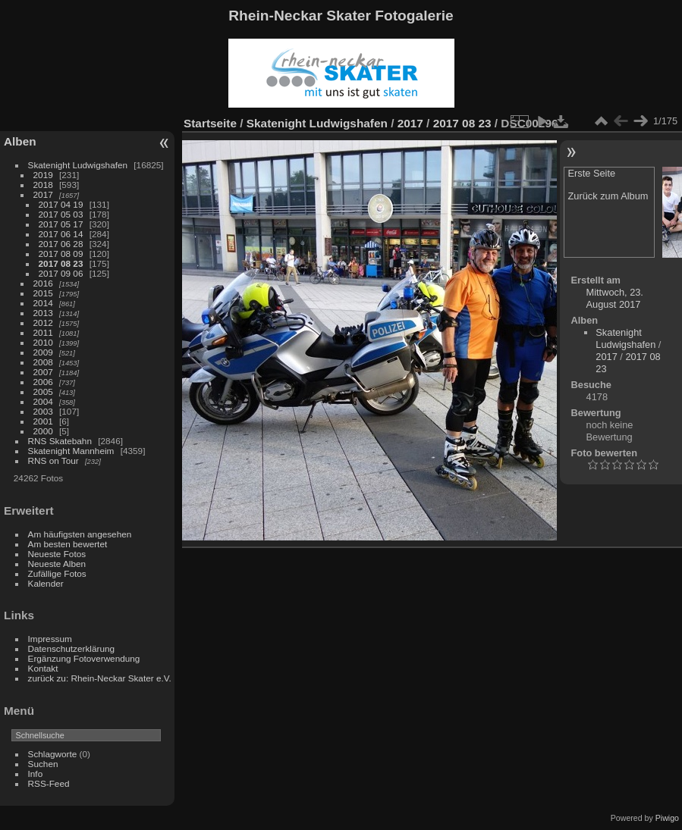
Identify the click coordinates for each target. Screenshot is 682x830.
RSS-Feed (49, 783)
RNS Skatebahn (60, 441)
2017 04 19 (61, 204)
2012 (43, 322)
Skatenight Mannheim (71, 451)
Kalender (46, 583)
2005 (43, 391)
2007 (43, 372)
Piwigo (667, 817)
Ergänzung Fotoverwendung (84, 658)
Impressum (50, 639)
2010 (43, 342)
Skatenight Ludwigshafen (77, 165)
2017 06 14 (61, 234)
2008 (43, 362)
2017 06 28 (61, 244)
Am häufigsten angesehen (80, 534)
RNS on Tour (53, 460)
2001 (43, 421)
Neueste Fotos (57, 554)
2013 (43, 313)
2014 (43, 303)
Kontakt (43, 668)
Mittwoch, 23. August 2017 (614, 298)
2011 (43, 332)
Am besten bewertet (68, 544)
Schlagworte (52, 754)
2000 (43, 431)
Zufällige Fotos (57, 573)
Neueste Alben (57, 563)
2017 (43, 194)
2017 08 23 (61, 263)
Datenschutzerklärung (71, 648)
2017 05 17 (61, 224)
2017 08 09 (61, 253)
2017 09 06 (61, 273)
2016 (43, 283)
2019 (43, 175)
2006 (43, 382)
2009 (43, 352)
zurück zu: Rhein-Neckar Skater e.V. (99, 678)
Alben (20, 141)
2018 (43, 184)
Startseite (210, 123)
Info (35, 773)
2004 (43, 401)
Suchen (43, 764)
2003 (43, 411)
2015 (43, 293)
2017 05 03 (61, 214)
